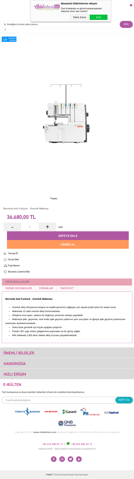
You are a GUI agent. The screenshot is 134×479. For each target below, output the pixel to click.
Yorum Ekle (13, 259)
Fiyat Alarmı (14, 266)
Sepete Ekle (67, 236)
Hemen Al (68, 244)
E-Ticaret (56, 474)
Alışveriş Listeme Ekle (19, 272)
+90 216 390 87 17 (53, 444)
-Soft (48, 474)
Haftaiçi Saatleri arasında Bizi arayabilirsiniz (67, 448)
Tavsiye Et (13, 253)
